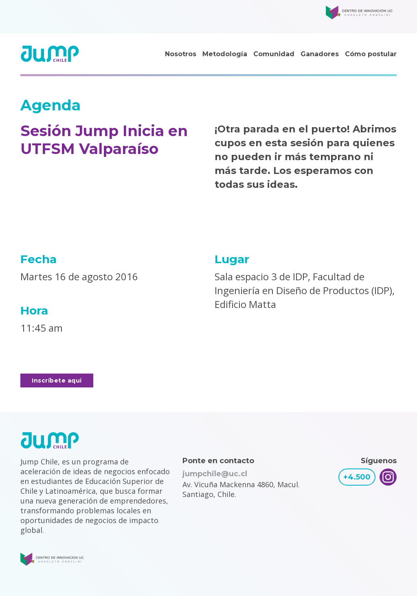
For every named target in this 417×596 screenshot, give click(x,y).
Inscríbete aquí (57, 380)
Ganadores (320, 54)
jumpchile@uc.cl (214, 473)
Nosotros (180, 54)
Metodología (224, 54)
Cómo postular (371, 54)
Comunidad (273, 54)
